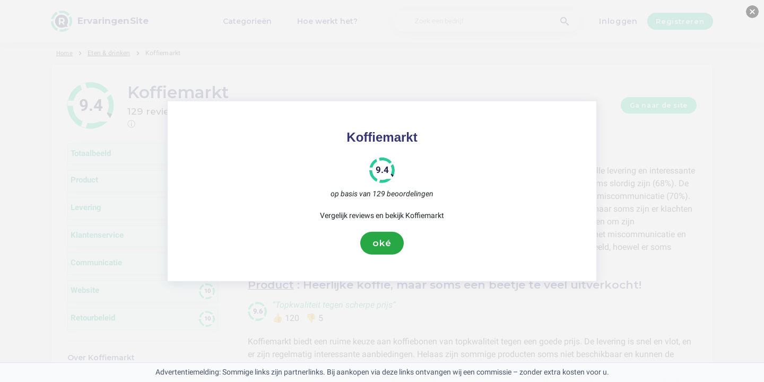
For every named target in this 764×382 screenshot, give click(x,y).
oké (382, 243)
